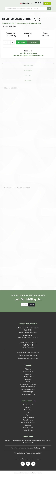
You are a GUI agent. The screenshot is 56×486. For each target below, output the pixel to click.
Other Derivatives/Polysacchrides (29, 24)
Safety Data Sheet (28, 417)
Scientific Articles (28, 427)
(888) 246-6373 (25, 343)
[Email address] (24, 304)
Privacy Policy (31, 459)
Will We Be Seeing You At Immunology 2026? (28, 453)
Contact (39, 459)
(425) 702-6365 (28, 345)
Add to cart (21, 43)
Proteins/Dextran (8, 24)
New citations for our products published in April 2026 (28, 448)
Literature (28, 425)
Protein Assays (28, 392)
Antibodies (28, 374)
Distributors (28, 410)
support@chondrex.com (30, 358)
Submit (32, 304)
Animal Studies (28, 371)
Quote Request (33, 43)
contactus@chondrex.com (31, 352)
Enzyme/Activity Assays (28, 384)
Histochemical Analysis (28, 387)
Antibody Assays (28, 376)
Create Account (28, 405)
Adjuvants (28, 369)
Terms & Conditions (21, 459)
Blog (28, 412)
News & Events (28, 420)
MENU (47, 3)
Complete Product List (28, 394)
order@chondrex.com (30, 355)
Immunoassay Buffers (28, 389)
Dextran (28, 382)
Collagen (28, 379)
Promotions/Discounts (28, 422)
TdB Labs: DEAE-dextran (28, 54)
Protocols (28, 407)
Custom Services (28, 430)
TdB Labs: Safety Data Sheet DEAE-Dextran (28, 56)
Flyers (28, 415)
